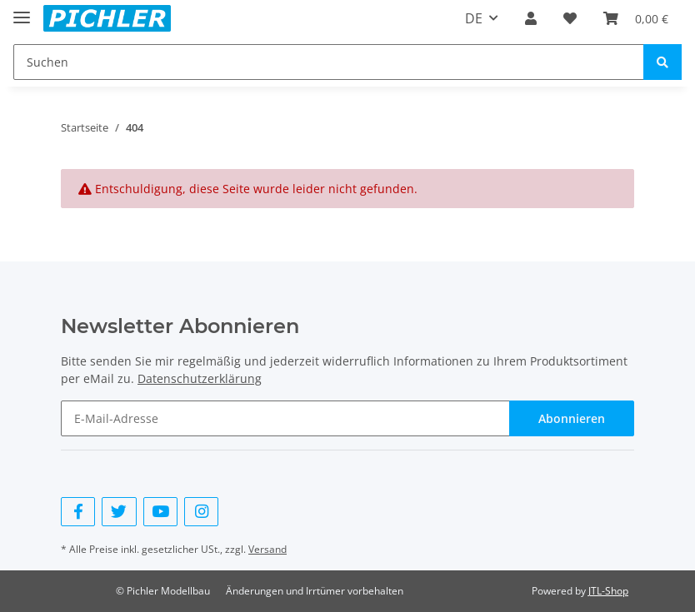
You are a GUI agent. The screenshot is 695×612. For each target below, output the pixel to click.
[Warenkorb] (636, 18)
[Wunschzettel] (570, 18)
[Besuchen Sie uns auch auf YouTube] (160, 511)
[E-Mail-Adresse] (285, 418)
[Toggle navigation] (21, 10)
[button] (531, 18)
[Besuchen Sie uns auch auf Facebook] (78, 511)
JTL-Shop (608, 591)
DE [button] (473, 18)
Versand (267, 549)
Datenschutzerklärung (200, 378)
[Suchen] (328, 62)
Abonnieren (571, 418)
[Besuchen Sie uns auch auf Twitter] (119, 511)
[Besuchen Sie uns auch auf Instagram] (201, 511)
